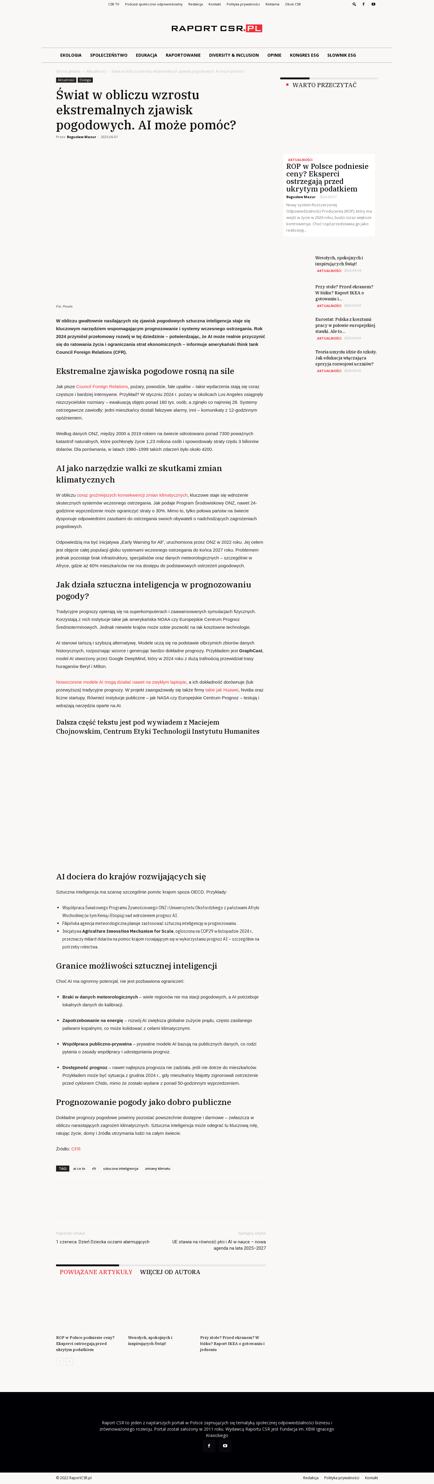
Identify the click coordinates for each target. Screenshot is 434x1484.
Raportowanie (183, 55)
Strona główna (68, 71)
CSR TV (113, 4)
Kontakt (215, 4)
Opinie (274, 55)
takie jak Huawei (222, 689)
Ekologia (71, 55)
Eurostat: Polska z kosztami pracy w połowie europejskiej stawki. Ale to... (345, 325)
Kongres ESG (304, 55)
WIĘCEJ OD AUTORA (170, 1272)
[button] (354, 4)
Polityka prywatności (243, 4)
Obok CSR (293, 4)
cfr (94, 1168)
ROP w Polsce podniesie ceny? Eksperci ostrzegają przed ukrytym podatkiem (85, 1343)
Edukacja (146, 55)
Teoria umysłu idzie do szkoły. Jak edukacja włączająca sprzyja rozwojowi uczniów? (346, 358)
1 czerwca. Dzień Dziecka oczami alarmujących (102, 1242)
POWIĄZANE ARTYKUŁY (96, 1272)
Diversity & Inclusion (234, 55)
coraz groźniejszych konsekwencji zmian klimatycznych (132, 495)
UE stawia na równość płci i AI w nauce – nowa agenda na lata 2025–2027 (219, 1245)
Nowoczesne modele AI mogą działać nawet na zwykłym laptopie (121, 682)
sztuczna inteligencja (120, 1168)
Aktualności (96, 71)
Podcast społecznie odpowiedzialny (154, 4)
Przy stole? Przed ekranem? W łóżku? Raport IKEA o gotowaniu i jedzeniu (232, 1343)
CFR (76, 1148)
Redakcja (195, 4)
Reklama (272, 4)
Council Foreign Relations (102, 386)
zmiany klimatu (157, 1168)
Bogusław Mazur (81, 136)
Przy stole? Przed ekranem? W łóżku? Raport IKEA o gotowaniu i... (344, 293)
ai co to (79, 1168)
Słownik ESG (341, 55)
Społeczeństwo (108, 55)
